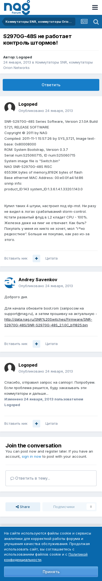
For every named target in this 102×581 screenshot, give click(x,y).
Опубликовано (45, 110)
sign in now (31, 456)
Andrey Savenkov (37, 279)
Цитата (51, 258)
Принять (51, 571)
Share (23, 507)
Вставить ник (15, 258)
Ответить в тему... (30, 478)
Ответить (51, 84)
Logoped (24, 57)
